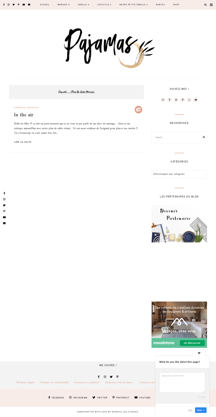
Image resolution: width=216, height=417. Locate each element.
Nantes (160, 5)
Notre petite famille (132, 5)
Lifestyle (103, 5)
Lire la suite (23, 142)
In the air (24, 115)
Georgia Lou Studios (125, 412)
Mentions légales (28, 382)
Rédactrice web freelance (122, 382)
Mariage (63, 5)
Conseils (20, 107)
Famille (82, 5)
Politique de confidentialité (57, 382)
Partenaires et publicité (89, 382)
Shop (176, 5)
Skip (190, 410)
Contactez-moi (149, 382)
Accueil (44, 5)
